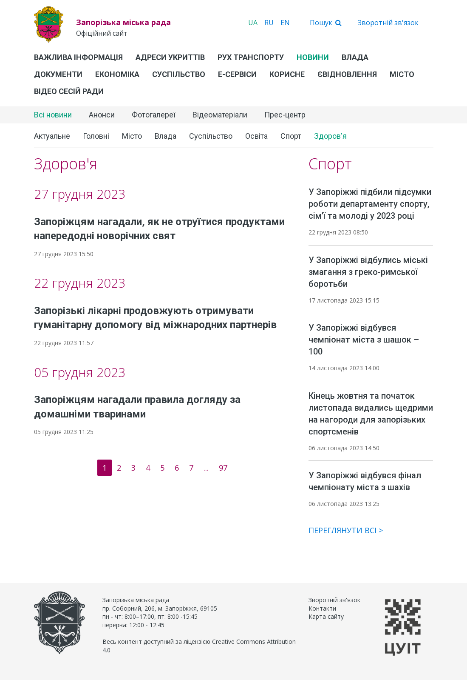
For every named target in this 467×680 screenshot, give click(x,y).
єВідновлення (347, 74)
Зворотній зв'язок (388, 22)
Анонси (102, 114)
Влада (355, 57)
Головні (96, 135)
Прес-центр (285, 114)
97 (223, 468)
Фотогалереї (153, 114)
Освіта (256, 135)
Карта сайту (326, 616)
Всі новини (53, 114)
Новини (313, 57)
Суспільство (178, 74)
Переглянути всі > (346, 530)
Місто (402, 74)
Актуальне (52, 135)
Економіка (117, 74)
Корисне (287, 74)
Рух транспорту (251, 57)
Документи (58, 74)
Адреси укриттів (170, 57)
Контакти (322, 608)
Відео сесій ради (69, 91)
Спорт (290, 135)
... (206, 468)
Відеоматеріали (219, 114)
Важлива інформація (78, 57)
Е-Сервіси (237, 74)
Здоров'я (330, 135)
